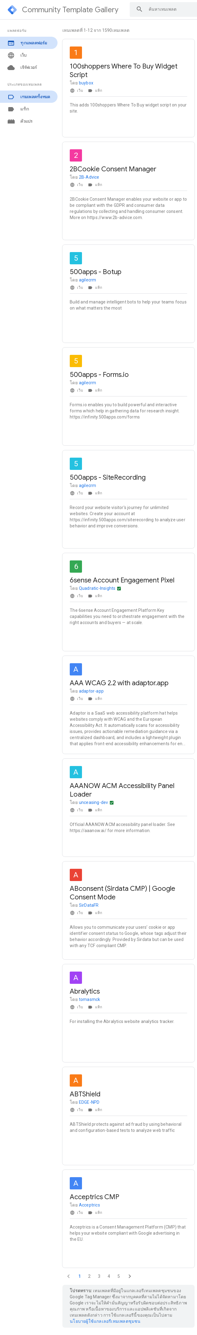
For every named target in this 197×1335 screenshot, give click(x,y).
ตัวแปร (20, 121)
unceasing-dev (93, 802)
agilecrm (87, 279)
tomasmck (89, 999)
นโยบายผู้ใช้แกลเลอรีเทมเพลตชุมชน (105, 1321)
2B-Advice (89, 177)
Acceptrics (89, 1205)
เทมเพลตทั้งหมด (28, 97)
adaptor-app (91, 691)
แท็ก (18, 109)
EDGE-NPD (89, 1102)
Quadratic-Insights (97, 588)
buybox (86, 82)
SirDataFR (89, 905)
